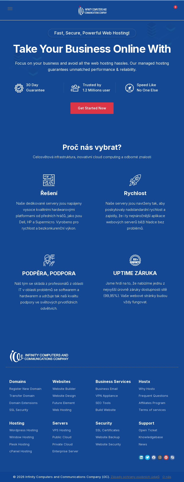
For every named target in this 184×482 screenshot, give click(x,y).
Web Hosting (61, 410)
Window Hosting (21, 437)
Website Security (108, 444)
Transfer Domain (21, 396)
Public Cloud (61, 437)
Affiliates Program (152, 403)
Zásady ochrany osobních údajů (135, 477)
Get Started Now (92, 108)
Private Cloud (62, 444)
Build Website (106, 410)
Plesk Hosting (19, 444)
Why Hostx (147, 389)
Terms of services (152, 410)
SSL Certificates (108, 430)
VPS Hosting (61, 430)
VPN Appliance (107, 396)
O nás (166, 477)
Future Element (63, 403)
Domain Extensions (23, 403)
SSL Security (18, 410)
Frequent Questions (153, 396)
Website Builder (64, 389)
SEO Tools (103, 403)
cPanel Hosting (20, 451)
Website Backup (108, 437)
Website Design (64, 396)
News (143, 444)
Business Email (107, 389)
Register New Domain (25, 389)
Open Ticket (148, 430)
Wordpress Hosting (23, 430)
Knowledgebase (151, 437)
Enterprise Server (65, 451)
